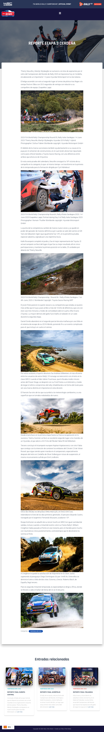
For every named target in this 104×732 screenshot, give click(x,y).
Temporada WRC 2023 (35, 631)
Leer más (19, 712)
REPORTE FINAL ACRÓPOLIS (50, 692)
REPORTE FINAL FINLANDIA (83, 692)
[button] (60, 13)
